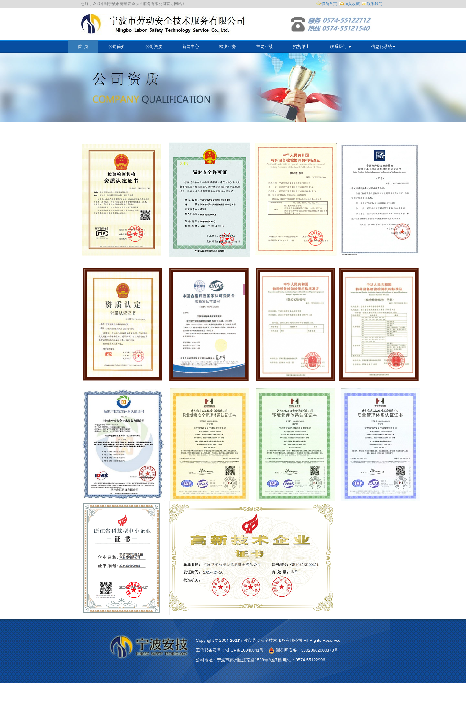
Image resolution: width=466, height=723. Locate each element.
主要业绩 (264, 46)
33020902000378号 (319, 650)
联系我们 (375, 4)
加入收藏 (352, 4)
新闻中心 (190, 46)
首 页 (83, 46)
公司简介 (116, 46)
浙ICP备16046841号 (244, 650)
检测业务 (227, 46)
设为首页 (329, 4)
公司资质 (153, 46)
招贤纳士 (301, 46)
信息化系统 (383, 46)
